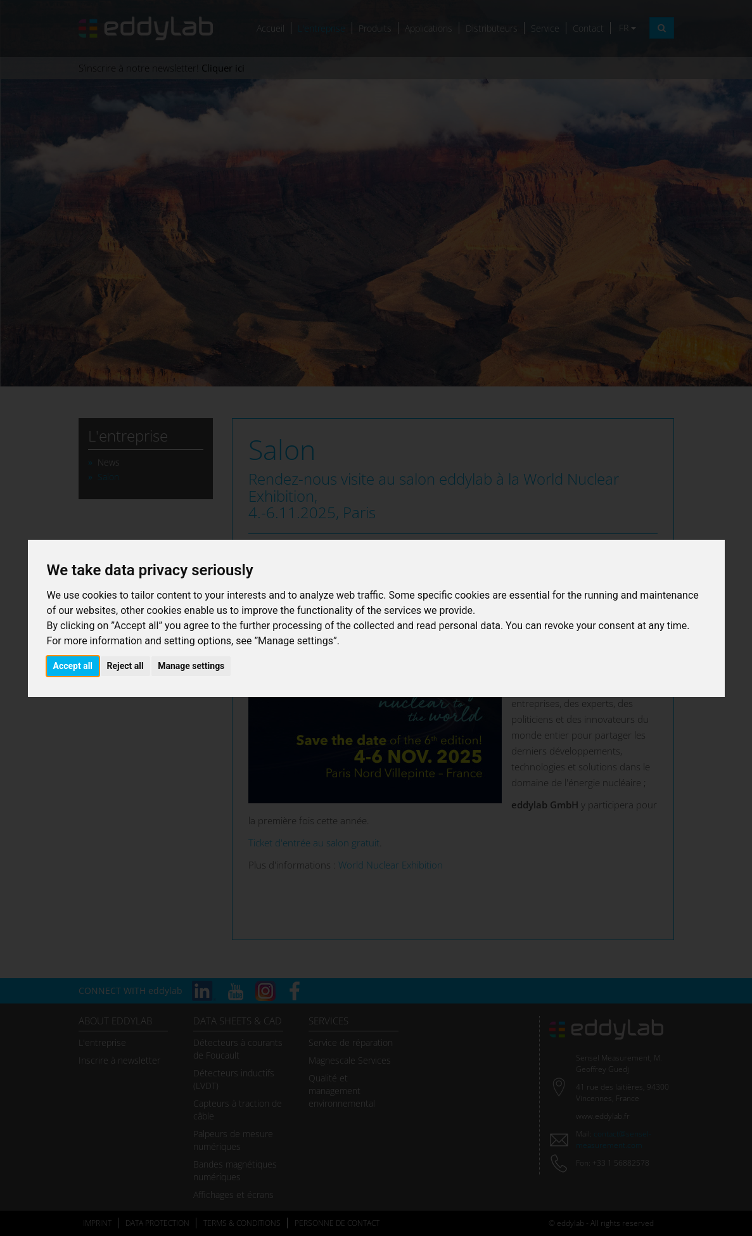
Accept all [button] (73, 666)
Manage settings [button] (191, 666)
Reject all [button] (125, 666)
